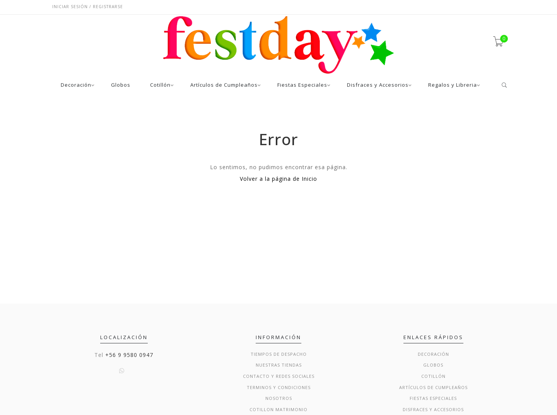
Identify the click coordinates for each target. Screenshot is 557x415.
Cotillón (160, 85)
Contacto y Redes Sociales (278, 376)
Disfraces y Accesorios (377, 85)
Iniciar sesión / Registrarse (87, 6)
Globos (120, 85)
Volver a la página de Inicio (278, 178)
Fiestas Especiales (302, 85)
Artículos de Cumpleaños (224, 85)
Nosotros (278, 398)
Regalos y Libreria (452, 85)
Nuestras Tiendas (279, 365)
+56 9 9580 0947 (129, 354)
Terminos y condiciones (279, 387)
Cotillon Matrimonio (278, 409)
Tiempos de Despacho (279, 354)
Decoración (76, 85)
